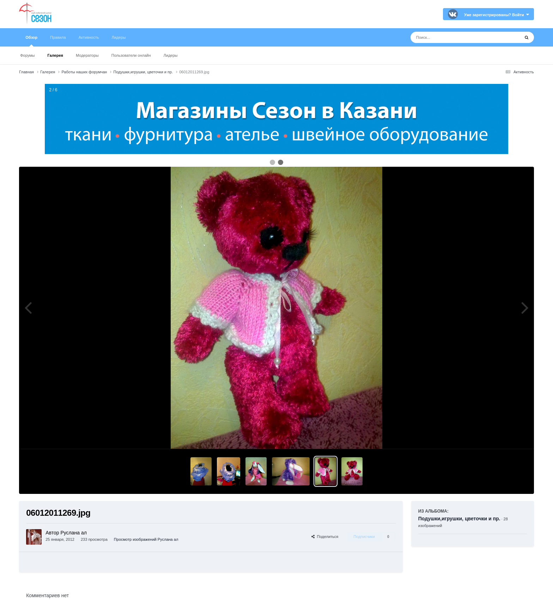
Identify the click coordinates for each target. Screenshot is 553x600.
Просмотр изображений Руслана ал (146, 539)
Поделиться (324, 536)
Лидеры (171, 55)
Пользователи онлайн (131, 55)
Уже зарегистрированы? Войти (496, 15)
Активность (89, 37)
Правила (58, 37)
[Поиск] (452, 37)
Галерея (55, 55)
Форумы (27, 55)
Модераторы (87, 55)
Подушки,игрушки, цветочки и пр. (459, 518)
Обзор (31, 41)
